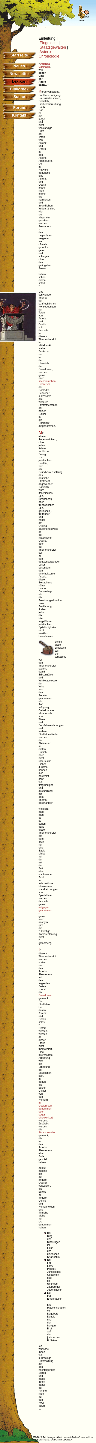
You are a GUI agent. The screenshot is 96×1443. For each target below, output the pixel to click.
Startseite (19, 55)
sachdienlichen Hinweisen (47, 383)
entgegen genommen (45, 909)
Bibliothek (19, 89)
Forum (19, 107)
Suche (19, 97)
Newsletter (19, 74)
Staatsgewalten (53, 47)
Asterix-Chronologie (49, 54)
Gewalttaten (45, 995)
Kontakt (19, 115)
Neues (19, 66)
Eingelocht (49, 43)
